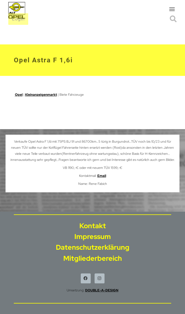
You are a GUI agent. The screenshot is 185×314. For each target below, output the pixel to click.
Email (101, 176)
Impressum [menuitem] (92, 237)
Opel (19, 94)
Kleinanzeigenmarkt (41, 94)
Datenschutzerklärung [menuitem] (92, 247)
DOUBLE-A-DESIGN (101, 290)
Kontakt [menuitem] (92, 226)
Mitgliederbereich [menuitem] (92, 258)
